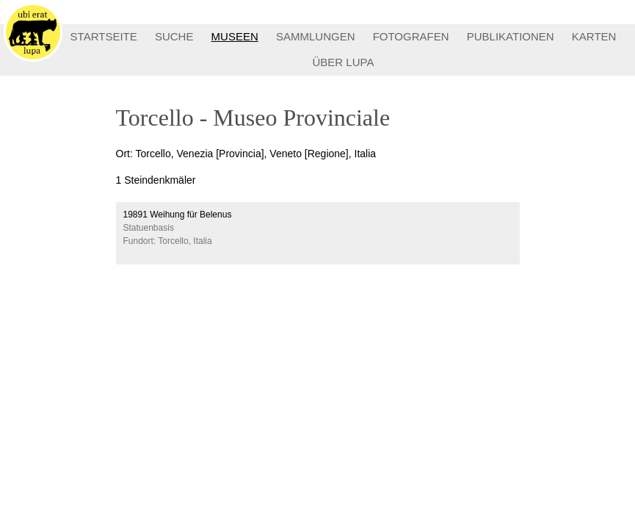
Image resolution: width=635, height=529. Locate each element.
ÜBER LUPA (343, 62)
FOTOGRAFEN (411, 36)
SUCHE (174, 36)
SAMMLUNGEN (315, 36)
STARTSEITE (103, 36)
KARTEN (594, 36)
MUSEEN (234, 36)
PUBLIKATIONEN (510, 36)
